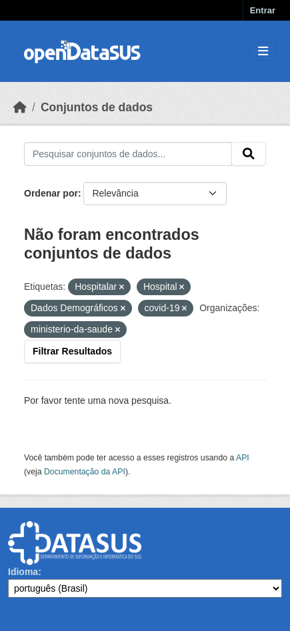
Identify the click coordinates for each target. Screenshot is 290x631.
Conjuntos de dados (97, 107)
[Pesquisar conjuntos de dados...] (128, 154)
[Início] (20, 107)
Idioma (23, 571)
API (242, 457)
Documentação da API (84, 471)
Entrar (262, 10)
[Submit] (248, 154)
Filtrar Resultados (72, 351)
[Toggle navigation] (263, 51)
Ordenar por (51, 193)
